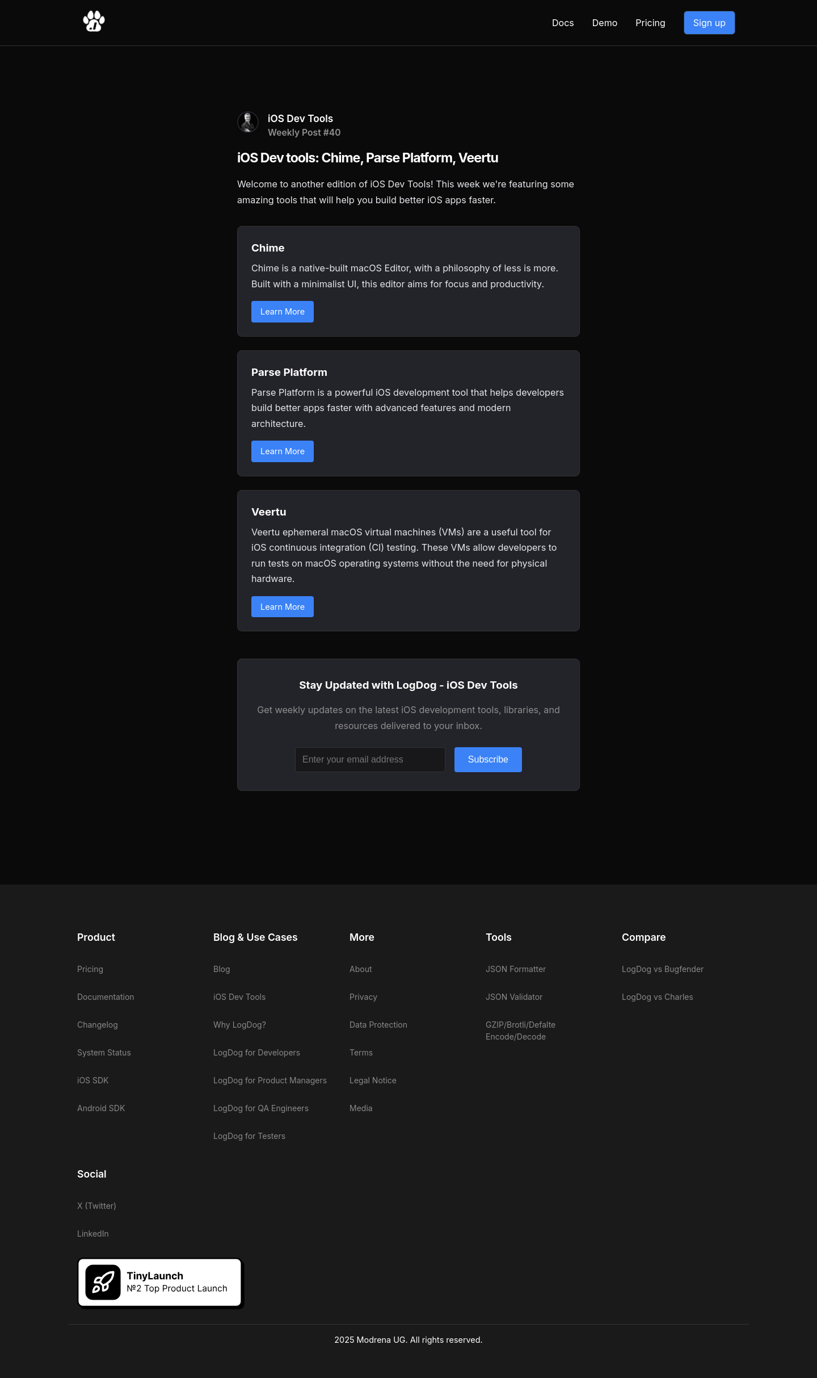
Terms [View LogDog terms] (361, 1052)
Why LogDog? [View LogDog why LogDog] (239, 1024)
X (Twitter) (96, 1206)
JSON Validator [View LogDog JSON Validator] (514, 997)
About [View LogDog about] (360, 969)
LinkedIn (93, 1233)
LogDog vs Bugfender (663, 969)
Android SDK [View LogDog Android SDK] (101, 1108)
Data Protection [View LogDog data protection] (378, 1024)
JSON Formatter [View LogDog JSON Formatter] (516, 969)
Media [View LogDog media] (361, 1108)
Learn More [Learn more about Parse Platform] (282, 451)
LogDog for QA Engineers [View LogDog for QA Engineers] (261, 1108)
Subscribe (488, 759)
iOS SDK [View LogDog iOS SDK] (93, 1080)
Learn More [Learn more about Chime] (282, 311)
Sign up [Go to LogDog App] (709, 22)
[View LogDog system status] (136, 1052)
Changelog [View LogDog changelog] (97, 1024)
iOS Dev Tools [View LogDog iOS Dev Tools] (239, 997)
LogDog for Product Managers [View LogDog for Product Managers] (270, 1080)
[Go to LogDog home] (94, 29)
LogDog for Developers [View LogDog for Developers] (256, 1052)
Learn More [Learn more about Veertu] (282, 606)
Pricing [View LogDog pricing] (650, 22)
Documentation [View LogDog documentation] (105, 997)
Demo (604, 22)
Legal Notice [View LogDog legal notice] (373, 1080)
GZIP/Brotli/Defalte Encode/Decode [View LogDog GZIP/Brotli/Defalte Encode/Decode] (520, 1030)
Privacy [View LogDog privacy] (363, 997)
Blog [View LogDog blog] (221, 969)
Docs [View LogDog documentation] (563, 22)
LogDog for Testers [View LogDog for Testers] (249, 1136)
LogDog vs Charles (657, 997)
